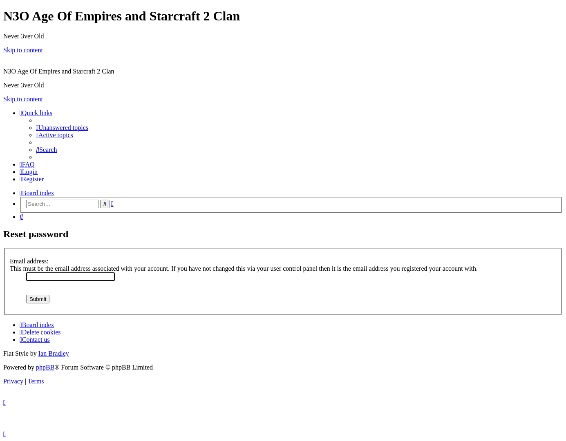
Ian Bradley (53, 353)
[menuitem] (62, 127)
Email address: (29, 261)
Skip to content (23, 50)
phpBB (45, 367)
